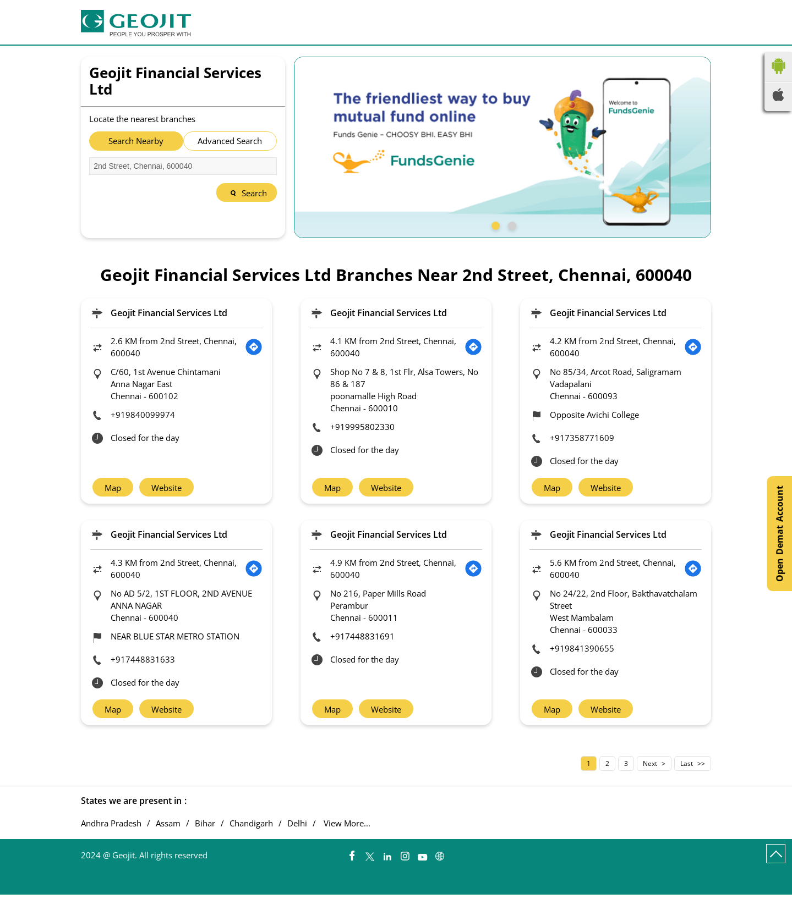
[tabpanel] (502, 147)
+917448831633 (143, 661)
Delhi (297, 827)
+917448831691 (362, 638)
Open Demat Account (779, 534)
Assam (168, 827)
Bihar (205, 827)
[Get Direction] (254, 347)
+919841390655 (582, 650)
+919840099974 (143, 414)
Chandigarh (251, 827)
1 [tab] (494, 224)
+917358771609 (582, 437)
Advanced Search (230, 140)
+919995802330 (362, 426)
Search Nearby (135, 140)
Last (686, 768)
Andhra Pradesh (111, 827)
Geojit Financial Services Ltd (169, 313)
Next (650, 768)
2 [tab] (511, 224)
